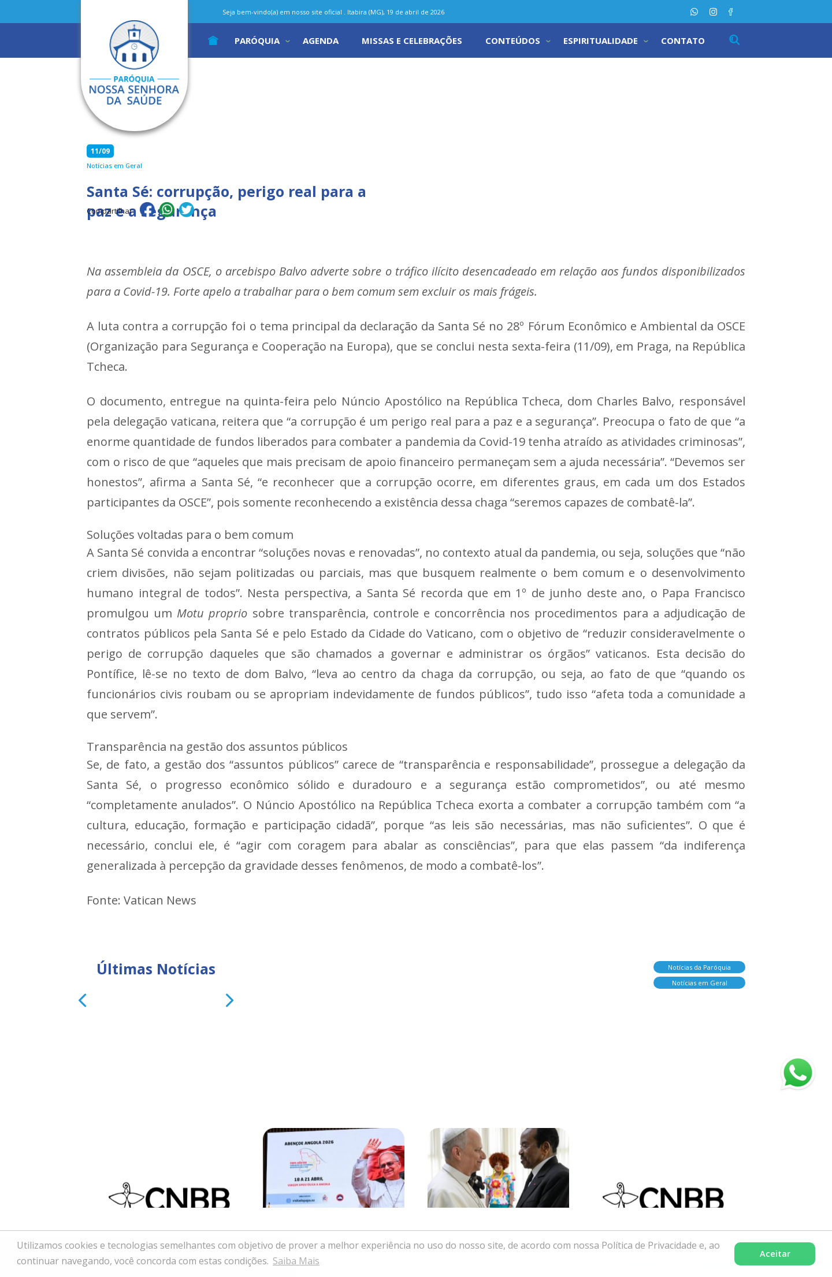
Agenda (321, 40)
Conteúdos (512, 40)
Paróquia (257, 40)
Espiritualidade (600, 40)
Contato (683, 40)
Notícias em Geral (699, 978)
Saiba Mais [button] (296, 1260)
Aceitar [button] (775, 1253)
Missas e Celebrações (412, 40)
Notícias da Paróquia (699, 962)
